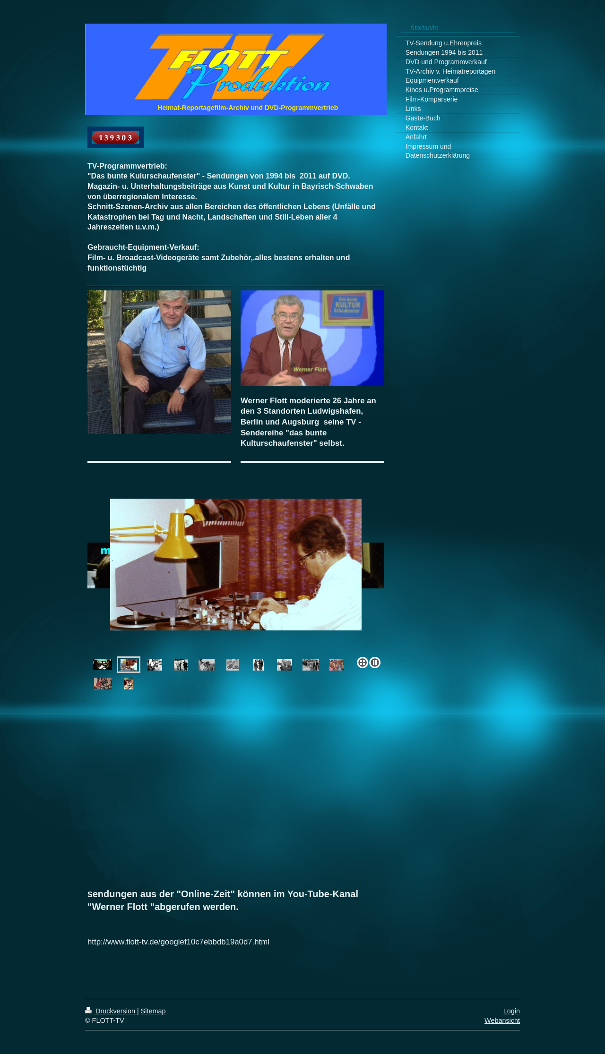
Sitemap (153, 1011)
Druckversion (111, 1011)
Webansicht (502, 1020)
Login (511, 1011)
